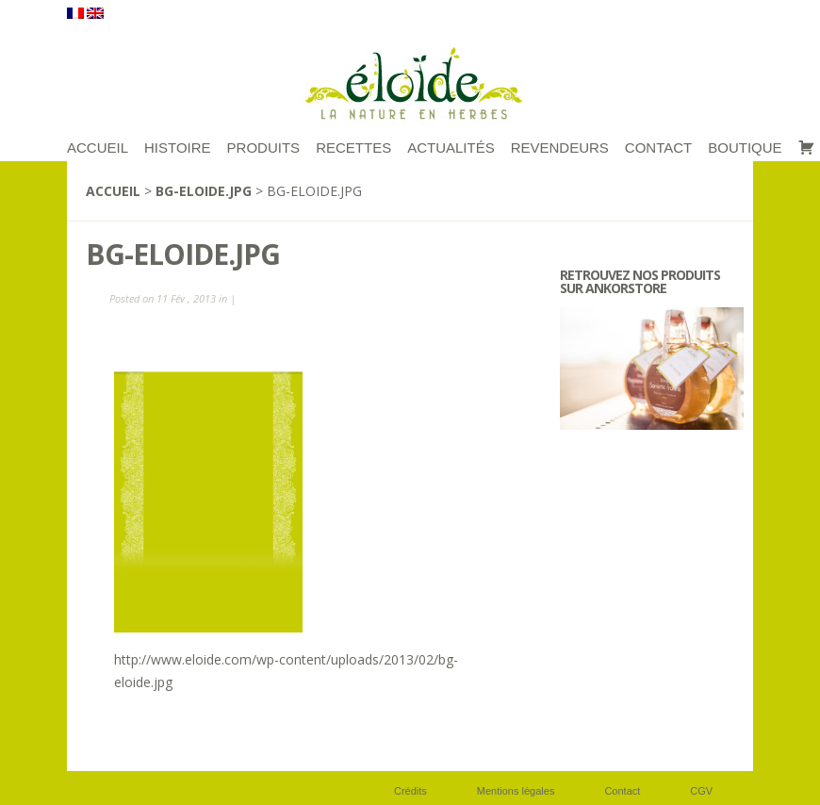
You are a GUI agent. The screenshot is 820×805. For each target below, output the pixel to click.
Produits (264, 148)
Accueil (113, 191)
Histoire (177, 148)
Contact (658, 148)
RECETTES (353, 148)
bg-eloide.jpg (204, 191)
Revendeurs (560, 148)
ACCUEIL (97, 148)
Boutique (744, 148)
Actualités (451, 148)
